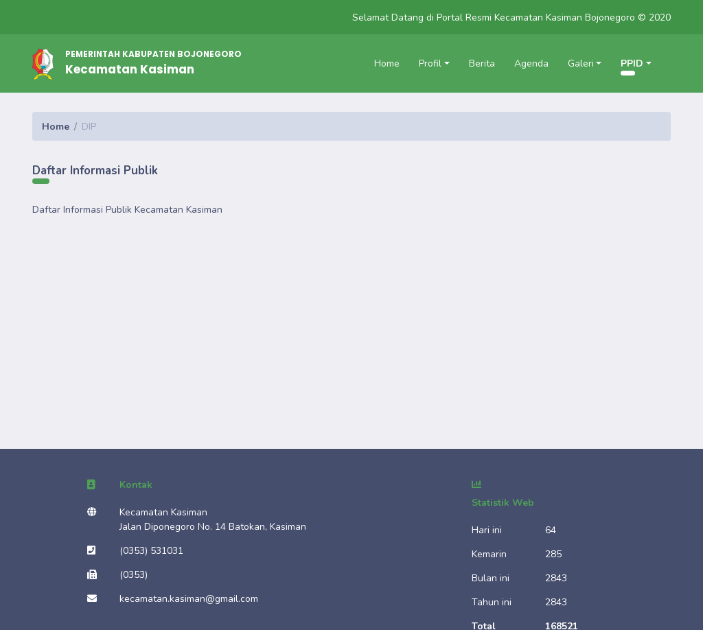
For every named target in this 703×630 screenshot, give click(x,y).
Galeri (581, 63)
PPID (632, 63)
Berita (482, 63)
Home (387, 63)
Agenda (531, 63)
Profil (430, 63)
